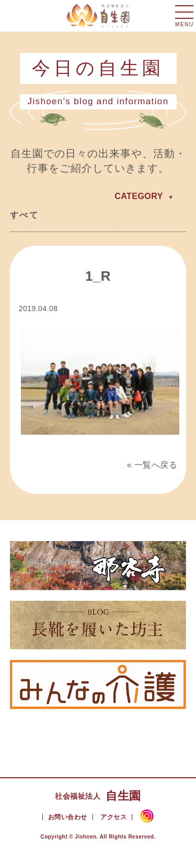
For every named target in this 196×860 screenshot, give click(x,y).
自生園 (98, 795)
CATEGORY (138, 196)
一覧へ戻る (155, 464)
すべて (24, 215)
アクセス (113, 817)
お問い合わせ (67, 817)
